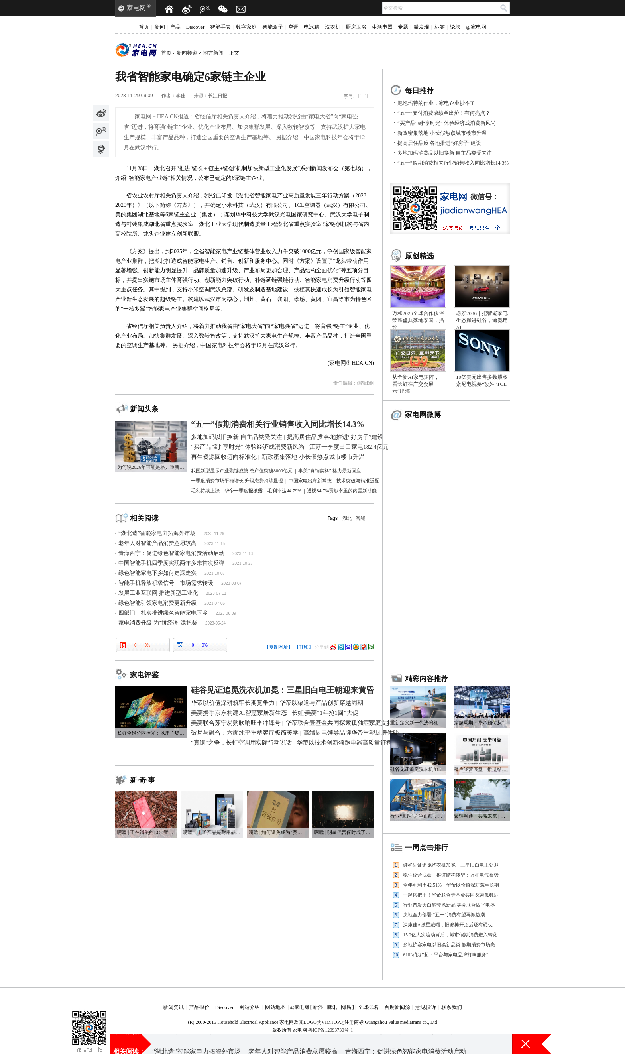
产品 (175, 27)
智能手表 (220, 27)
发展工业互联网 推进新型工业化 (158, 593)
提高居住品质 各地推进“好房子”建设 (439, 143)
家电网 (136, 7)
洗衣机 (332, 27)
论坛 (455, 27)
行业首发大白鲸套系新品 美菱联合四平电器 (449, 905)
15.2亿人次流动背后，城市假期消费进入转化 (450, 935)
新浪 (318, 1007)
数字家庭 (246, 27)
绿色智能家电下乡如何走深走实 (157, 573)
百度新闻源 (397, 1007)
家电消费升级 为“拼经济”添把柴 (157, 623)
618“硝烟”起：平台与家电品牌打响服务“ (445, 955)
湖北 (347, 518)
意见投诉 (425, 1007)
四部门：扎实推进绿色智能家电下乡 (163, 613)
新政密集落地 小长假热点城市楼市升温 (442, 133)
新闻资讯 (173, 1007)
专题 (403, 27)
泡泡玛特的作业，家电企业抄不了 (436, 103)
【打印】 (303, 647)
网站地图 (275, 1007)
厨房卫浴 (356, 27)
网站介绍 (249, 1007)
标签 (439, 27)
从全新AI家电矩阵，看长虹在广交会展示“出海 (415, 384)
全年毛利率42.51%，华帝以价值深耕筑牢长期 (451, 885)
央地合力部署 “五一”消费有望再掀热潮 (444, 915)
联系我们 (451, 1007)
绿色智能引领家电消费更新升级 (157, 603)
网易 (346, 1007)
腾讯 (332, 1007)
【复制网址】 (278, 647)
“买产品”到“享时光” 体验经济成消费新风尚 (446, 123)
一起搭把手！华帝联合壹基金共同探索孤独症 (451, 895)
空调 (293, 27)
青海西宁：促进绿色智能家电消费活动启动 (171, 553)
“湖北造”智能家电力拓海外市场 (157, 533)
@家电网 (476, 27)
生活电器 (382, 27)
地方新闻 (213, 53)
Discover (195, 27)
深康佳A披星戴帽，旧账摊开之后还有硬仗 (448, 925)
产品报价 (199, 1007)
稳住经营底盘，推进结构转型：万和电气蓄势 (451, 875)
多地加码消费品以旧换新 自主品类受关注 (444, 153)
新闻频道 (187, 53)
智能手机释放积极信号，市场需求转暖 (165, 583)
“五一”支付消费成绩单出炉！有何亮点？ (443, 113)
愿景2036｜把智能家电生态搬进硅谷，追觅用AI (482, 320)
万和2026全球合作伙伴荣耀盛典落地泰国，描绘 (418, 320)
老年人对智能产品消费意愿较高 (157, 543)
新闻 (160, 27)
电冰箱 (311, 27)
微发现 (421, 27)
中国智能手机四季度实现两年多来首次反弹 (171, 563)
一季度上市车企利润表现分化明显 (324, 1043)
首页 (144, 27)
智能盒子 (272, 27)
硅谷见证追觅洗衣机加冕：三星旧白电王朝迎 (451, 865)
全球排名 (368, 1007)
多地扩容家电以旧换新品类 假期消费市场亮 (449, 945)
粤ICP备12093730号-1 (330, 1030)
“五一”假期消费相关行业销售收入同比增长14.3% (453, 163)
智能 (360, 518)
